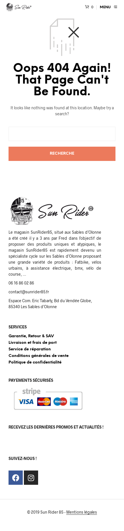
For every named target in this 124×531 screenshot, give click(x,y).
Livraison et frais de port (33, 343)
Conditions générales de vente (39, 356)
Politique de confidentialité (35, 362)
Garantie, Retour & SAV (31, 336)
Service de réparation (30, 349)
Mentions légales (81, 512)
